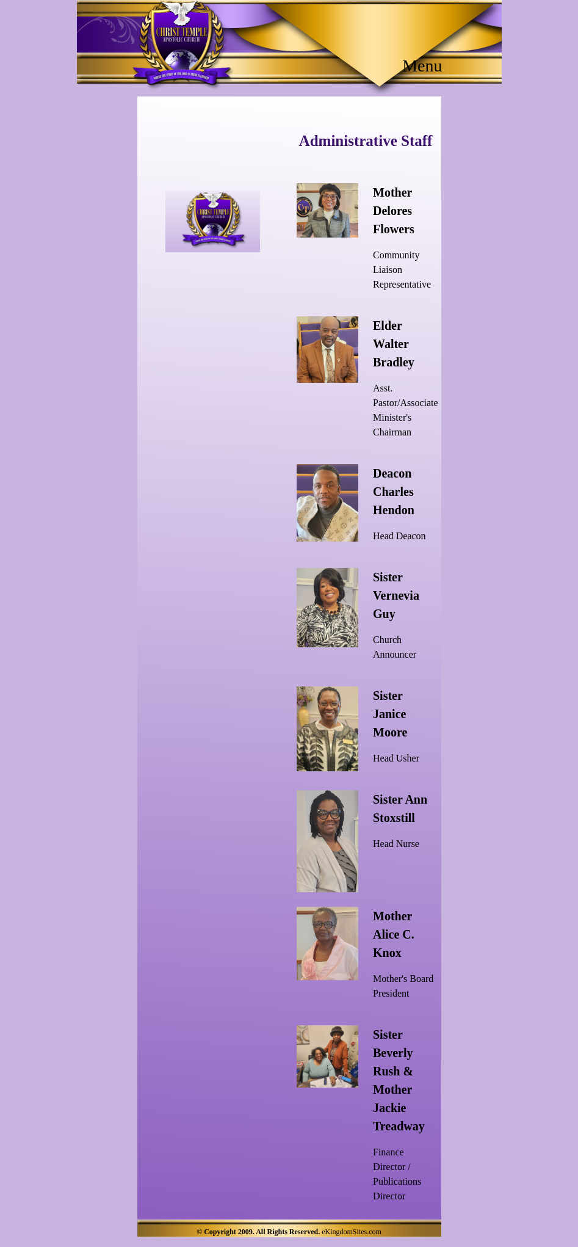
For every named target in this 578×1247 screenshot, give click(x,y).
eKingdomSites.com (351, 1231)
